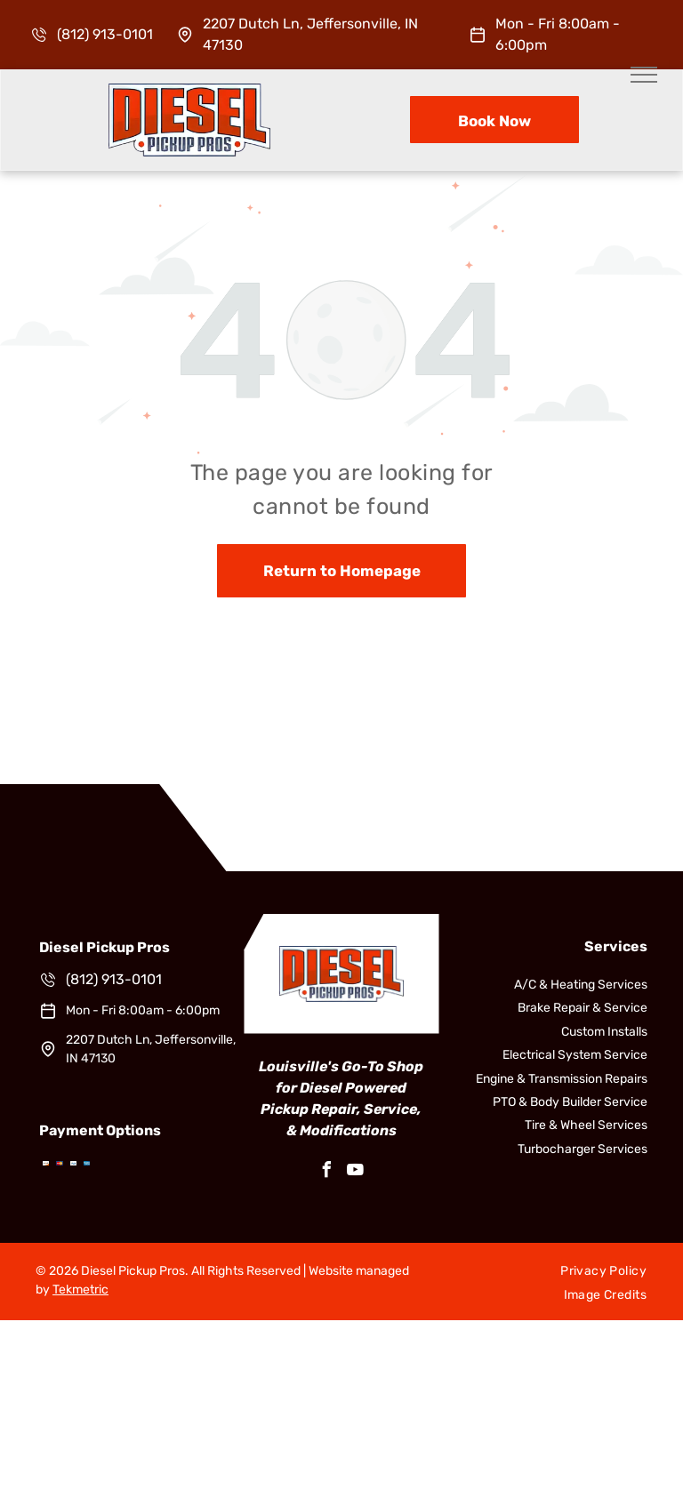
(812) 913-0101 (105, 34)
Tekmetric (80, 1289)
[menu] (644, 75)
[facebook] (327, 1172)
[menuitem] (603, 1272)
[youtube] (355, 1172)
